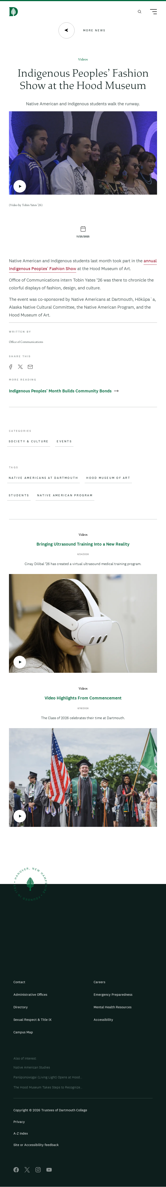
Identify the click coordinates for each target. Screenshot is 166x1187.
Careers (99, 982)
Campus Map (23, 1032)
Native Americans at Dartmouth (43, 478)
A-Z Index (20, 1133)
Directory (20, 1007)
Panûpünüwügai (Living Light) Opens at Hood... (47, 1077)
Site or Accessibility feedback (36, 1145)
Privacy (19, 1122)
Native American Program (65, 495)
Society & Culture (29, 441)
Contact (19, 982)
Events (64, 441)
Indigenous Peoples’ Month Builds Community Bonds (64, 391)
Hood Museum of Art (108, 478)
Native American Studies (31, 1067)
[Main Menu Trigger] (151, 12)
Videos (83, 59)
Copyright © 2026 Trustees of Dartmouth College (50, 1110)
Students (19, 495)
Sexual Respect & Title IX (32, 1019)
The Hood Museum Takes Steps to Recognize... (47, 1087)
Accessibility (103, 1019)
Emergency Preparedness (113, 994)
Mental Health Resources (113, 1007)
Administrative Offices (30, 994)
